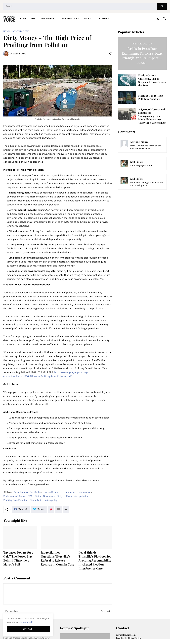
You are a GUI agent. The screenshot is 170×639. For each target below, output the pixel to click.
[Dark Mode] (158, 18)
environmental (84, 492)
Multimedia (47, 18)
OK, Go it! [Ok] (28, 629)
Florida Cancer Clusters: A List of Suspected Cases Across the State (152, 80)
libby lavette (71, 496)
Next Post (105, 611)
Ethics (38, 496)
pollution (84, 496)
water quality (50, 500)
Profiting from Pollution (15, 500)
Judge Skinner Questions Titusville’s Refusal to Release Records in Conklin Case (57, 558)
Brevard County (52, 492)
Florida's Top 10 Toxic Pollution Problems (150, 97)
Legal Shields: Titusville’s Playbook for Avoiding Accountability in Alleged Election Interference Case (95, 560)
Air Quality (35, 492)
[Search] (80, 6)
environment (68, 492)
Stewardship (36, 500)
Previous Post (11, 611)
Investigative (69, 18)
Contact (104, 18)
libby (60, 496)
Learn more (25, 622)
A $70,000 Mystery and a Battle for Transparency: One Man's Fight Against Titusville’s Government (152, 116)
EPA (30, 496)
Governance (49, 496)
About (33, 18)
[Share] (110, 53)
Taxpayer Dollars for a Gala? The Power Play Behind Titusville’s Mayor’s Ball (18, 558)
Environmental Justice (14, 496)
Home (23, 18)
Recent (88, 18)
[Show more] (66, 509)
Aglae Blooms (20, 31)
